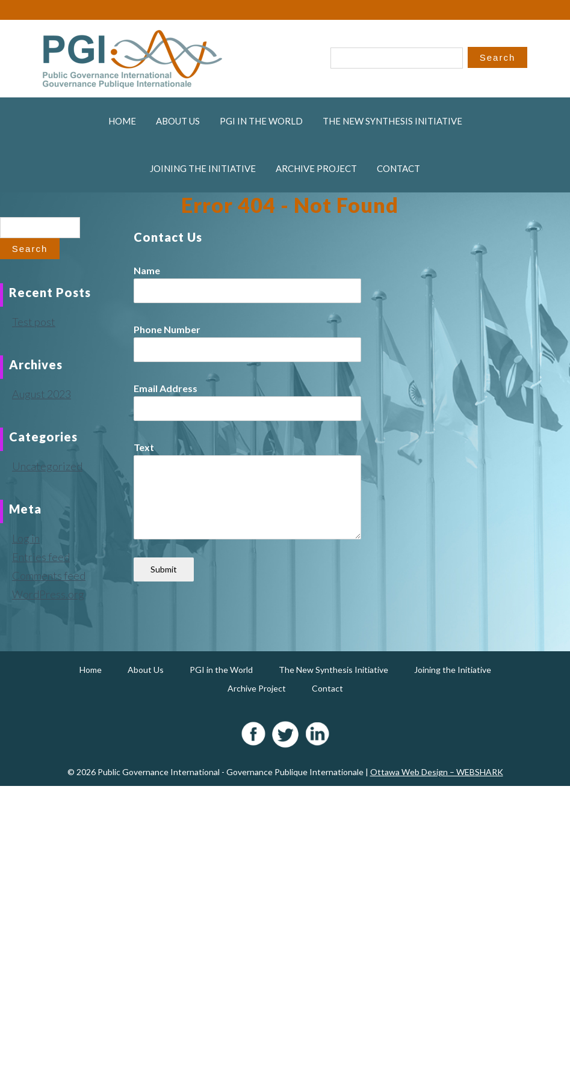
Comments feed (48, 575)
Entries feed (41, 556)
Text (144, 447)
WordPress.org (48, 594)
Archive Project (316, 168)
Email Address (165, 388)
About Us (178, 120)
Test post (33, 321)
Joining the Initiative (203, 168)
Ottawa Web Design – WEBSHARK (436, 772)
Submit (163, 569)
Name (147, 270)
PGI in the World (261, 120)
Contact (398, 168)
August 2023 (41, 393)
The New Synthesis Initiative (392, 120)
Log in (26, 538)
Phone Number (167, 329)
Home (122, 120)
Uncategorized (47, 466)
